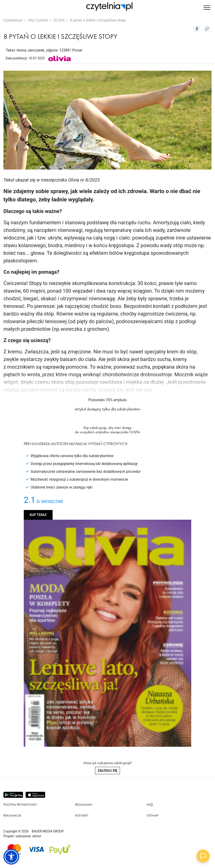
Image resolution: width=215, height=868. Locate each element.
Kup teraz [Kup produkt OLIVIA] (38, 515)
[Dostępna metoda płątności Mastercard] (14, 849)
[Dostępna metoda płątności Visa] (36, 849)
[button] (207, 8)
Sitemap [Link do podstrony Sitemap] (152, 815)
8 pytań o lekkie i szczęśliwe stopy (98, 20)
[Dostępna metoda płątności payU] (60, 849)
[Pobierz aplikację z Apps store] (36, 795)
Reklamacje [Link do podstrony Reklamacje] (12, 815)
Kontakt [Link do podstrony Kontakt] (81, 815)
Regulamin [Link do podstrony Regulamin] (83, 804)
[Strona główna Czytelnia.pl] (109, 6)
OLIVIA (59, 20)
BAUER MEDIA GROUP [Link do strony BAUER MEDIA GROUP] (48, 831)
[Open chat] (203, 856)
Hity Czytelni (38, 20)
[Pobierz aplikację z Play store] (13, 795)
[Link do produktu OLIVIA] (59, 58)
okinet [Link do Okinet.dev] (36, 836)
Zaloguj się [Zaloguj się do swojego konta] (107, 770)
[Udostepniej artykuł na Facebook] (196, 28)
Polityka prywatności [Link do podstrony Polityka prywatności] (20, 804)
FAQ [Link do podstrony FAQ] (150, 804)
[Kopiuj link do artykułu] (206, 28)
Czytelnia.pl (12, 20)
